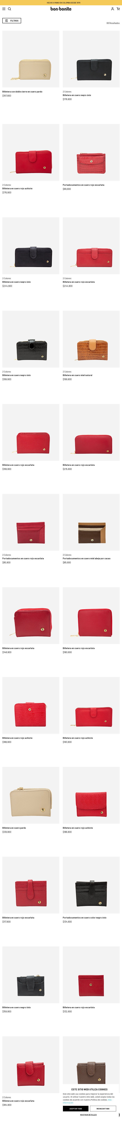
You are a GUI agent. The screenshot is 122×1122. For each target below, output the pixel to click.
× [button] (116, 1087)
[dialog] (89, 1101)
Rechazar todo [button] (103, 1109)
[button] (89, 1114)
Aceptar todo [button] (76, 1109)
